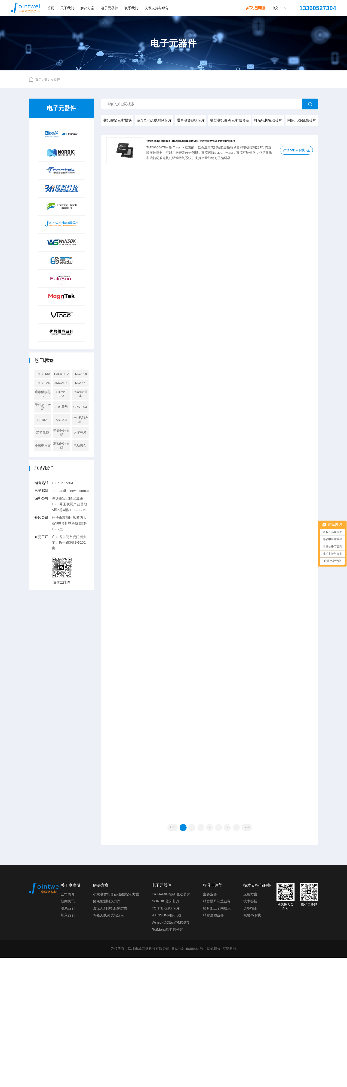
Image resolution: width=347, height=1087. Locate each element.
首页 (50, 8)
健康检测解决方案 (107, 1030)
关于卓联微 (70, 1014)
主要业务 (210, 1023)
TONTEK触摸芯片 (166, 1037)
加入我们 (68, 1044)
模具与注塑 (213, 1014)
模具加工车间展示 (217, 1037)
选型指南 (250, 1037)
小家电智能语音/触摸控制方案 (116, 1023)
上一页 (150, 955)
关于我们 (67, 8)
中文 (275, 8)
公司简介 (68, 1023)
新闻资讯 (68, 1030)
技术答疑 (250, 1030)
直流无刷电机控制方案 (110, 1037)
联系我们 (131, 8)
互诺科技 (229, 1078)
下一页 (268, 955)
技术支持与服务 (156, 8)
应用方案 (250, 1023)
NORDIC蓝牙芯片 (165, 1030)
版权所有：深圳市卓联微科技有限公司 (140, 1078)
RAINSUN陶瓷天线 (166, 1044)
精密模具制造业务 (217, 1030)
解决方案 (87, 8)
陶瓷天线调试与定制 (108, 1044)
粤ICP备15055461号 (187, 1078)
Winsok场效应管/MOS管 (170, 1052)
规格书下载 (252, 1044)
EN (283, 8)
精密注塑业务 (213, 1044)
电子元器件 (109, 8)
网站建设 (214, 1078)
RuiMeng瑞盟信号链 (167, 1058)
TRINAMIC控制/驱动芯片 (171, 1023)
